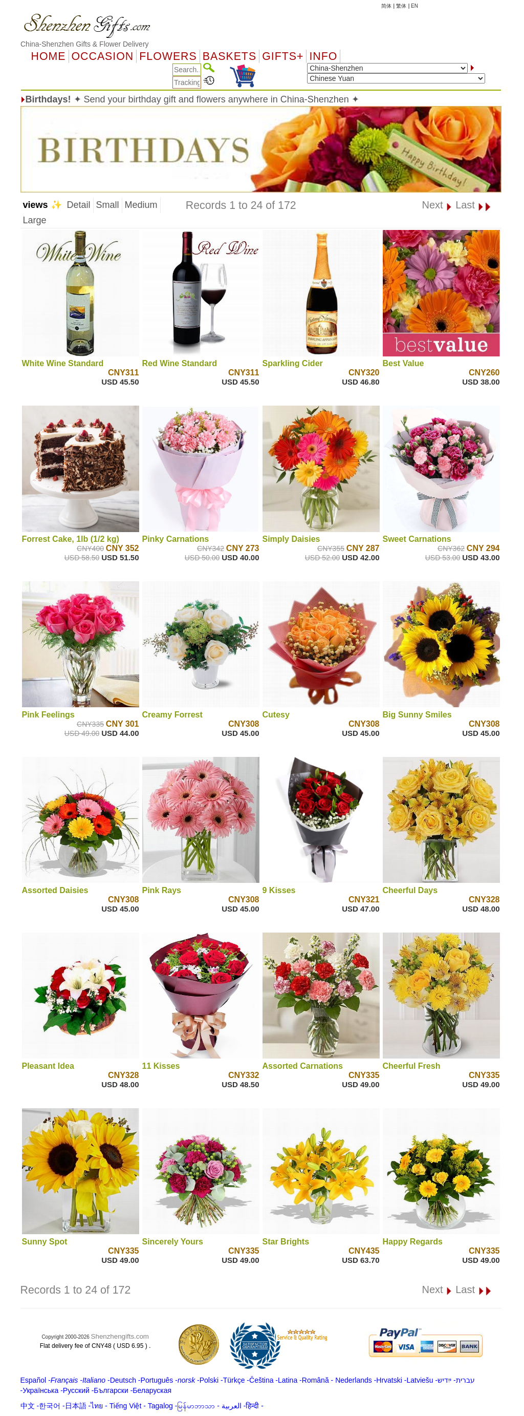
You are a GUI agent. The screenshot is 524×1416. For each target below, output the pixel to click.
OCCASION (103, 56)
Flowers (167, 56)
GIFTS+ (282, 56)
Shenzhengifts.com (120, 1336)
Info (323, 56)
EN (414, 6)
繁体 (401, 6)
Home (48, 56)
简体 (386, 6)
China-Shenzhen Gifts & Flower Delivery (84, 44)
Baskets (229, 56)
